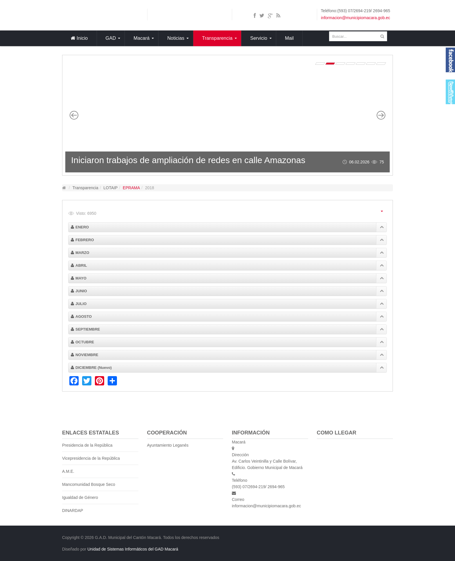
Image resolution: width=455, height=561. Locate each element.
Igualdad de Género (80, 497)
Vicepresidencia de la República (91, 458)
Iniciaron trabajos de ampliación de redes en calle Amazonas (188, 160)
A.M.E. (68, 471)
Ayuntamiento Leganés (168, 445)
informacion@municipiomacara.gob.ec (355, 17)
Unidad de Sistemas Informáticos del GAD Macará (132, 549)
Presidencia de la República (87, 445)
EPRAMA (131, 187)
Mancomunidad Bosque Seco (88, 484)
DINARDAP (72, 510)
